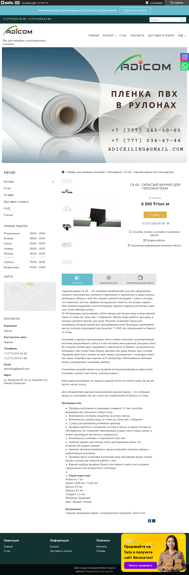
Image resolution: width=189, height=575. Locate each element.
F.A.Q (7, 208)
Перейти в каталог (135, 10)
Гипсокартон (115, 172)
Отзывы (9, 195)
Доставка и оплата (161, 35)
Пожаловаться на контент (99, 571)
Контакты (137, 35)
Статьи (8, 215)
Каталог (108, 35)
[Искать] (181, 19)
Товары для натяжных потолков (86, 172)
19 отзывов (156, 2)
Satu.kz (111, 567)
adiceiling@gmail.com (16, 368)
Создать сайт (29, 2)
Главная (94, 35)
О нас (123, 35)
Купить (155, 215)
